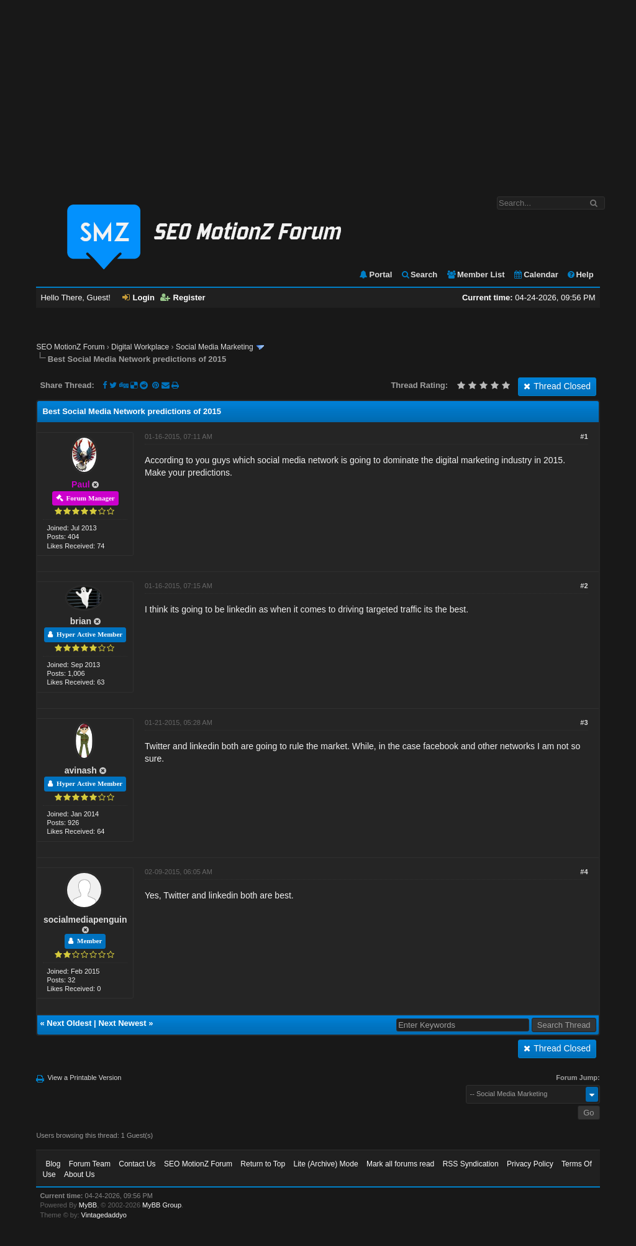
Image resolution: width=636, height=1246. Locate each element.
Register (183, 297)
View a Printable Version (84, 1077)
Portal (375, 274)
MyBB (88, 1205)
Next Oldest (69, 1023)
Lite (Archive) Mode (326, 1164)
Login (138, 297)
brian (80, 621)
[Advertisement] (318, 92)
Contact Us (137, 1164)
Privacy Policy (530, 1164)
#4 (584, 871)
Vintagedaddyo (104, 1215)
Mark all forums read (400, 1164)
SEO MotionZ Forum (70, 347)
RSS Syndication (471, 1164)
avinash (81, 770)
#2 (584, 585)
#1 (584, 436)
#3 (584, 722)
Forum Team (90, 1164)
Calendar (535, 274)
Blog (52, 1164)
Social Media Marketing (214, 347)
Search (419, 274)
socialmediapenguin (85, 920)
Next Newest (122, 1023)
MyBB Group (161, 1205)
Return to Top (262, 1164)
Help (579, 274)
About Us (79, 1174)
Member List (475, 274)
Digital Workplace (140, 347)
